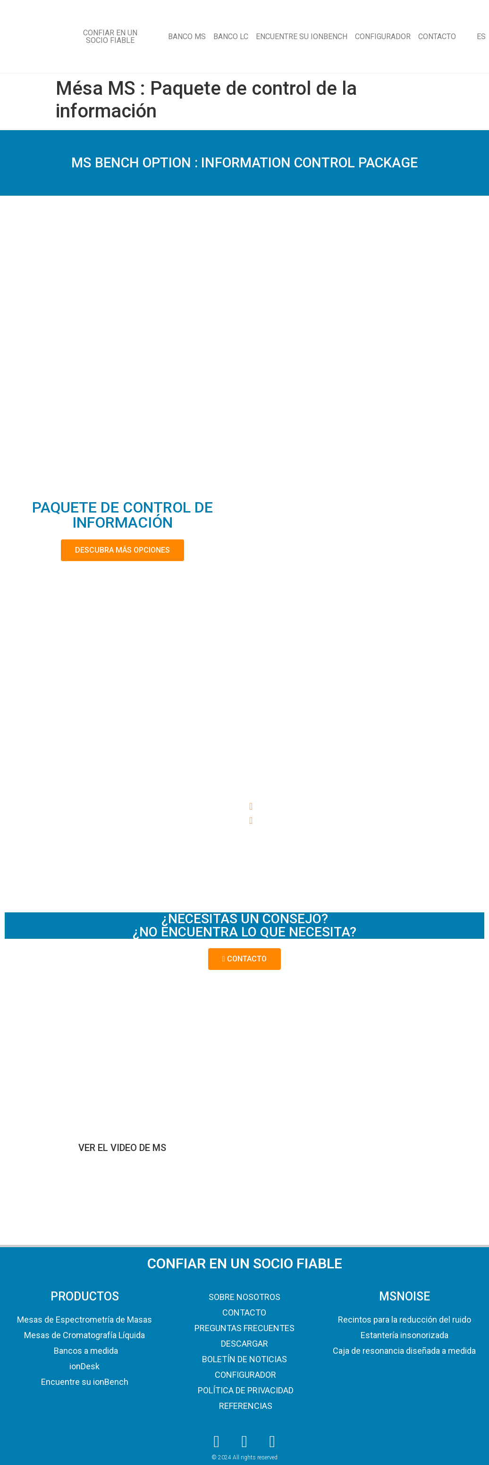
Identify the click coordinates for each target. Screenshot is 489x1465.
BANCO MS (187, 36)
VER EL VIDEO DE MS (122, 1147)
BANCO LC (230, 36)
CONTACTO (437, 36)
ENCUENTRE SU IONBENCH (301, 36)
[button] (366, 806)
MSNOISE (404, 1296)
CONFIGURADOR (383, 36)
